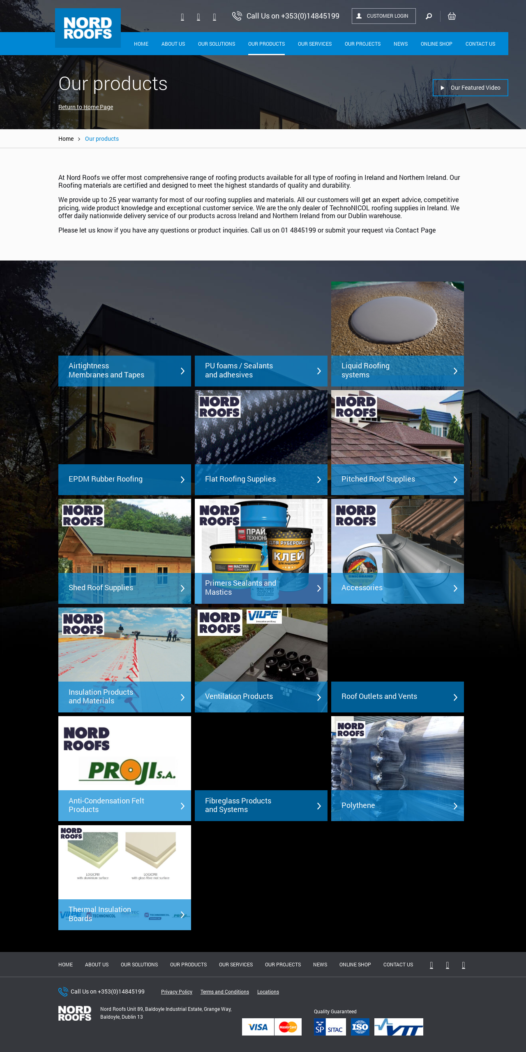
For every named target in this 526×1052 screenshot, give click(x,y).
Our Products (266, 43)
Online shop (436, 43)
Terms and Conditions (225, 991)
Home (141, 43)
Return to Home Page (85, 107)
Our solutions (216, 43)
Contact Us (480, 43)
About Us (173, 43)
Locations (268, 991)
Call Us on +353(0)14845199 (108, 991)
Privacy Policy (176, 991)
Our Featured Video (476, 87)
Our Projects (363, 43)
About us (96, 964)
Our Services (315, 43)
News (401, 43)
